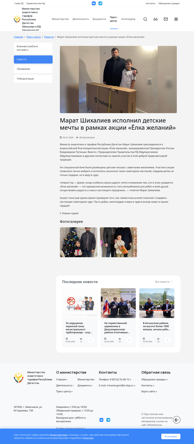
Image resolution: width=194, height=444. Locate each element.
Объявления (23, 69)
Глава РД (18, 3)
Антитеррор (128, 19)
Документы (99, 19)
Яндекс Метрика (58, 434)
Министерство (60, 19)
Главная (18, 37)
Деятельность (81, 19)
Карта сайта (149, 391)
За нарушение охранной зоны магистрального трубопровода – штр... (79, 327)
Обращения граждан (169, 3)
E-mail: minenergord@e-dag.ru (117, 385)
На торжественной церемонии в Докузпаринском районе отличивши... (117, 327)
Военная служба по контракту (27, 48)
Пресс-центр (114, 19)
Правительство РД (35, 3)
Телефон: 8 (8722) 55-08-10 (115, 379)
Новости (49, 37)
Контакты (150, 3)
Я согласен (171, 436)
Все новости (163, 281)
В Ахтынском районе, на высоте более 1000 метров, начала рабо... (156, 326)
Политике (88, 438)
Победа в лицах (25, 78)
